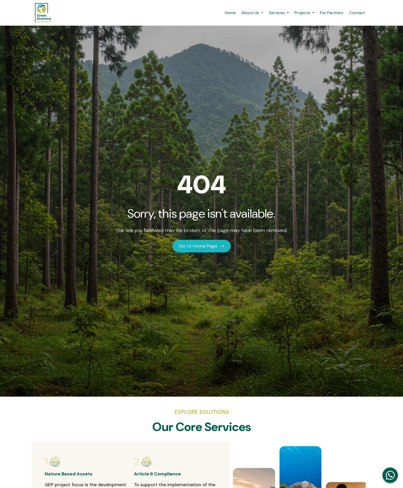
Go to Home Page (201, 246)
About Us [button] (250, 12)
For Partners (331, 12)
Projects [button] (303, 12)
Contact (357, 12)
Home (230, 12)
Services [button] (277, 12)
